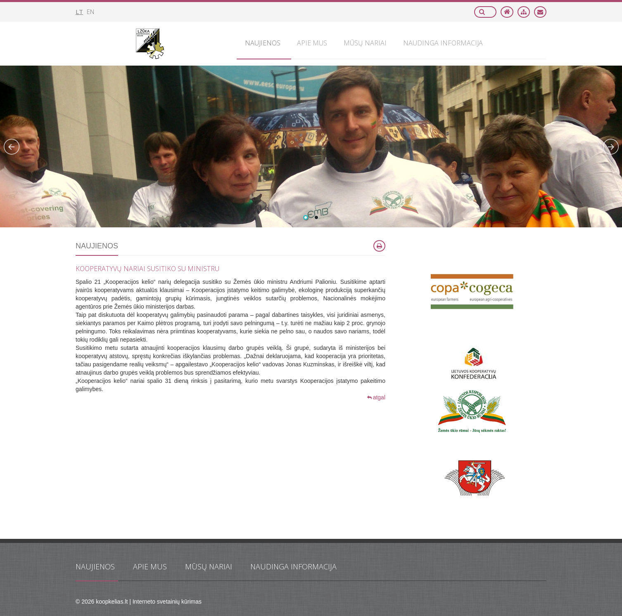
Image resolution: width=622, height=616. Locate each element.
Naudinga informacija (293, 566)
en (90, 11)
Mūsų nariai (208, 566)
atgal (376, 397)
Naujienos (95, 566)
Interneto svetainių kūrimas (167, 601)
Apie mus (150, 566)
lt (79, 11)
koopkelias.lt (112, 601)
